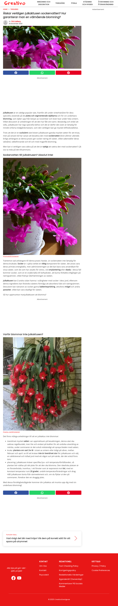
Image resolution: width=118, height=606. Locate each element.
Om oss (43, 566)
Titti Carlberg (16, 21)
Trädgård (60, 3)
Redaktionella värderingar (71, 574)
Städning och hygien (87, 3)
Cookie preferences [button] (101, 570)
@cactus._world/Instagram (11, 432)
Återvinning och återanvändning (105, 3)
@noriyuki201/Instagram (11, 256)
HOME (5, 9)
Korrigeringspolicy (67, 570)
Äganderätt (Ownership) (70, 579)
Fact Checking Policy (68, 566)
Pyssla (74, 3)
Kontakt (42, 570)
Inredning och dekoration (43, 3)
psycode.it (44, 574)
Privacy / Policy (99, 566)
